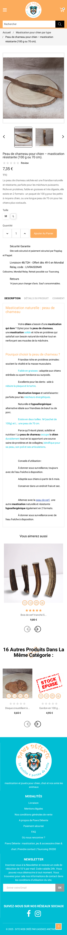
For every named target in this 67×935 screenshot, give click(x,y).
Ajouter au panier (43, 233)
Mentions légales (23, 808)
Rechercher (59, 24)
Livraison (21, 802)
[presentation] (27, 629)
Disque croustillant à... (17, 708)
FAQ (19, 831)
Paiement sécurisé (23, 826)
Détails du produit (36, 298)
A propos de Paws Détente (25, 820)
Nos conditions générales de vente (27, 814)
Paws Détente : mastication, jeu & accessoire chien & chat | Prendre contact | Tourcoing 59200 (32, 846)
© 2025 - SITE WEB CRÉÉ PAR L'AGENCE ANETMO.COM (33, 929)
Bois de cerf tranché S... (34, 614)
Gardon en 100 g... (49, 708)
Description (12, 298)
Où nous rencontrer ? (24, 837)
